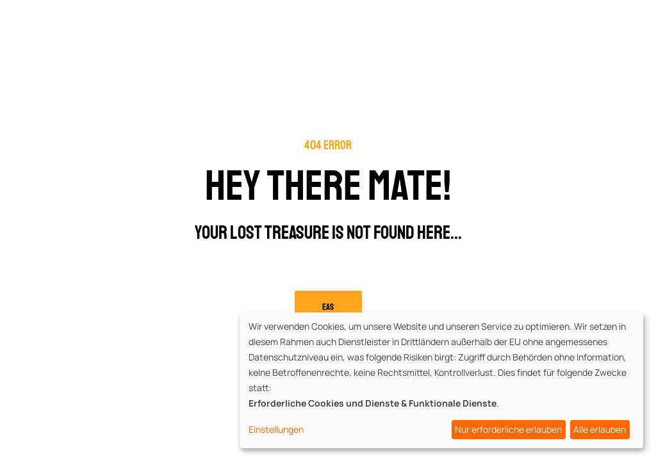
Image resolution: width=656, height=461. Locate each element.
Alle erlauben (599, 429)
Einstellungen (276, 429)
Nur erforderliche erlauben (508, 429)
